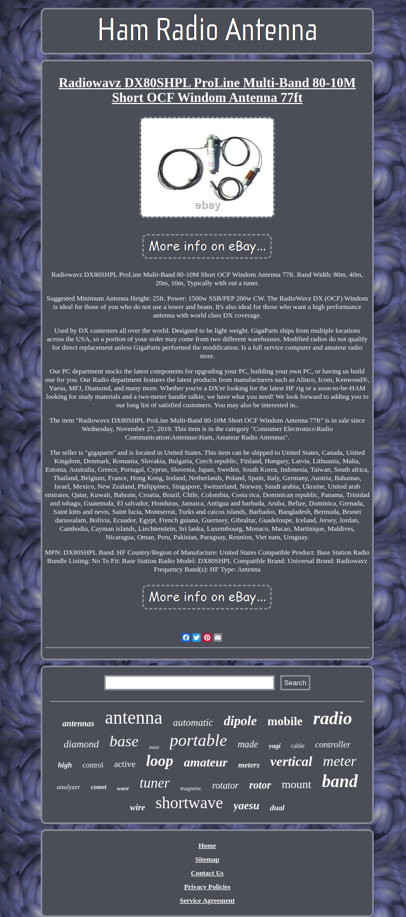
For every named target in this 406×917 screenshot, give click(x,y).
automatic (193, 722)
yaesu (247, 805)
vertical (291, 761)
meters (249, 765)
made (247, 744)
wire (137, 807)
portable (198, 740)
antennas (78, 723)
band (340, 781)
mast (154, 747)
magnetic (190, 788)
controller (332, 745)
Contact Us (207, 873)
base (124, 741)
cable (297, 746)
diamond (81, 744)
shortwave (189, 802)
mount (296, 784)
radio (332, 718)
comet (98, 787)
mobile (284, 721)
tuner (155, 783)
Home (207, 845)
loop (159, 760)
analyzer (68, 787)
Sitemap (207, 859)
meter (340, 761)
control (93, 765)
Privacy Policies (207, 887)
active (125, 764)
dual (277, 807)
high (65, 765)
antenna (133, 717)
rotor (260, 785)
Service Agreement (207, 900)
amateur (206, 762)
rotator (225, 785)
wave (123, 788)
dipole (240, 721)
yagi (274, 746)
